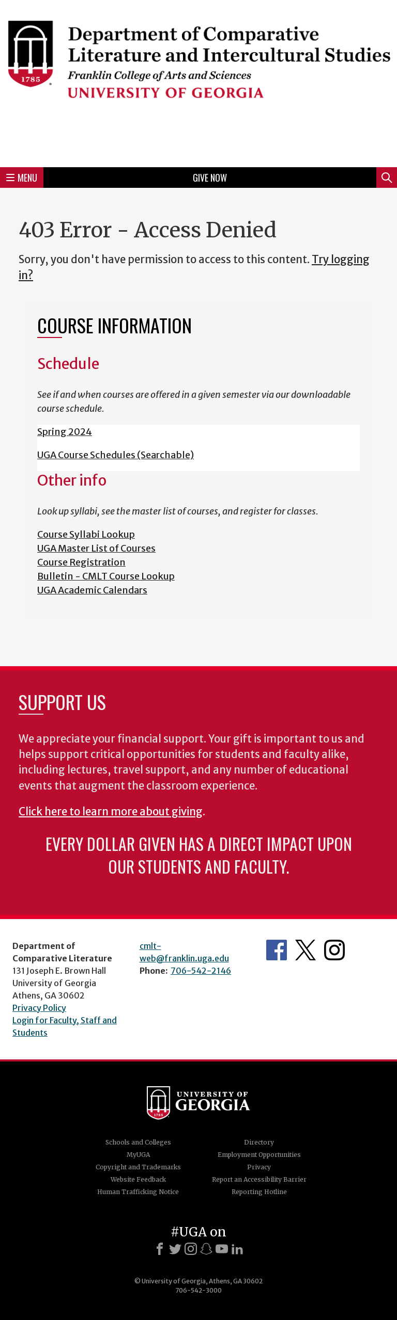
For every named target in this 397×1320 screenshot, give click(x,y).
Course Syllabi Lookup (86, 534)
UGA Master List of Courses (96, 548)
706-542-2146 (201, 970)
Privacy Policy (39, 1008)
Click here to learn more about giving (111, 811)
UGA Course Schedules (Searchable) (115, 455)
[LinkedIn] (237, 1249)
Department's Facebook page (276, 950)
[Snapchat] (206, 1249)
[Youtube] (222, 1249)
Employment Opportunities (259, 1154)
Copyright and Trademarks (138, 1167)
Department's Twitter (305, 950)
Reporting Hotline (259, 1192)
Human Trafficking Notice (138, 1192)
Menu (21, 177)
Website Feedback (138, 1179)
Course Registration (81, 562)
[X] (175, 1249)
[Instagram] (191, 1249)
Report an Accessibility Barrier (259, 1179)
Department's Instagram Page (334, 950)
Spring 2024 (64, 432)
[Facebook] (160, 1249)
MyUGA (138, 1154)
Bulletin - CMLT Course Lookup (106, 576)
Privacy (259, 1167)
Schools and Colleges (138, 1142)
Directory (259, 1142)
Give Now (210, 177)
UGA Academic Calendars (92, 590)
